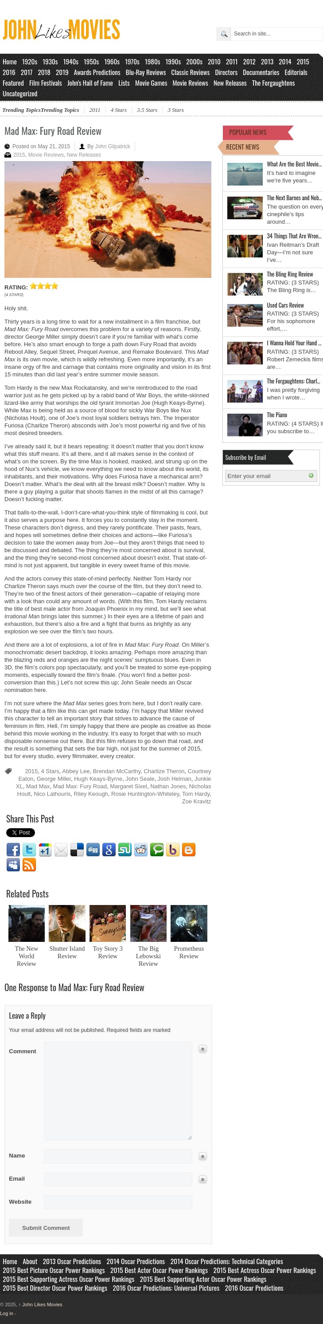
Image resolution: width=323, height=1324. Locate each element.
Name (23, 1155)
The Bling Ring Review (290, 273)
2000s (194, 61)
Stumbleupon (125, 850)
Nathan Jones (168, 786)
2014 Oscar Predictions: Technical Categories (227, 1261)
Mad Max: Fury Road (80, 786)
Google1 (45, 850)
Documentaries (261, 72)
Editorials (296, 72)
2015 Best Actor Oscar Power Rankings (159, 1269)
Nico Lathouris (52, 793)
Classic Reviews (190, 72)
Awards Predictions (97, 72)
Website (20, 1201)
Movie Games (151, 82)
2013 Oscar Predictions (72, 1261)
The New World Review (26, 956)
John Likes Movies (40, 1304)
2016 (9, 72)
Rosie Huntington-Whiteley (145, 793)
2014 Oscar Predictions (136, 1261)
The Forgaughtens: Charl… (293, 380)
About (30, 1261)
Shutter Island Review (67, 952)
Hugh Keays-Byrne (98, 778)
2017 (27, 72)
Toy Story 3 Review (108, 952)
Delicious (77, 850)
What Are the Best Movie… (294, 163)
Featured (13, 82)
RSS (29, 865)
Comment (23, 1049)
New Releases (230, 82)
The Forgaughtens (273, 82)
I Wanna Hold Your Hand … (294, 342)
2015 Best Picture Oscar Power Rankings (54, 1269)
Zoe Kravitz (196, 801)
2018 (44, 72)
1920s (29, 61)
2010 (214, 61)
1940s (70, 61)
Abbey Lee (76, 771)
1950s (91, 61)
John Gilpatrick (112, 146)
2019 (62, 72)
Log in (6, 1313)
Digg (93, 850)
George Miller (54, 778)
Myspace (13, 865)
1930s (50, 61)
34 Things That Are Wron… (294, 235)
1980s (152, 61)
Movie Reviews (190, 82)
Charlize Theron (164, 771)
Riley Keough (91, 793)
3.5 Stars (147, 110)
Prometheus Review (189, 952)
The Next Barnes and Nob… (294, 197)
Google (109, 850)
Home (10, 61)
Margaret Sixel (128, 786)
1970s (132, 61)
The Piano (277, 414)
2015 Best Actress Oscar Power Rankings (265, 1269)
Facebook (13, 850)
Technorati (157, 850)
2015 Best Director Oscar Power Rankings (55, 1287)
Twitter (29, 850)
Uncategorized (20, 93)
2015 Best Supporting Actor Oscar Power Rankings (203, 1278)
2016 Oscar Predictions (254, 1287)
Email (61, 850)
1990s (173, 61)
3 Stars (175, 110)
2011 (232, 61)
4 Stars (119, 110)
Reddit (141, 850)
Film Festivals (45, 82)
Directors (226, 72)
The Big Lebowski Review (148, 956)
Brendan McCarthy (116, 771)
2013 (267, 61)
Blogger (189, 850)
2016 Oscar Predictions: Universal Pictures (166, 1287)
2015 (303, 61)
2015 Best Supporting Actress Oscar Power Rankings (68, 1278)
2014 (285, 61)
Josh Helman (174, 778)
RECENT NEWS (242, 146)
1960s (112, 61)
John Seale (140, 778)
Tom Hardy (196, 793)
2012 (249, 61)
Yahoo (173, 850)
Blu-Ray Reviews (146, 72)
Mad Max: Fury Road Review (52, 130)
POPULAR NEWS (248, 132)
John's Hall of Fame (90, 82)
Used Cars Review (285, 304)
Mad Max (38, 786)
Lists (124, 82)
